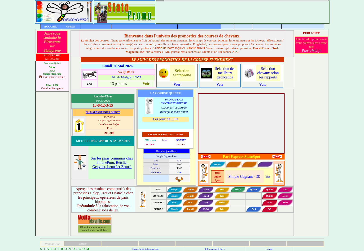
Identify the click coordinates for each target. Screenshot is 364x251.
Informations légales (214, 249)
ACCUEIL (50, 26)
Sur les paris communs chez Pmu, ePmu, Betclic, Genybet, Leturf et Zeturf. (112, 162)
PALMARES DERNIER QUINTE (103, 112)
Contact (70, 26)
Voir (268, 176)
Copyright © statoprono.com (145, 249)
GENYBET (181, 140)
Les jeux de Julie (165, 119)
